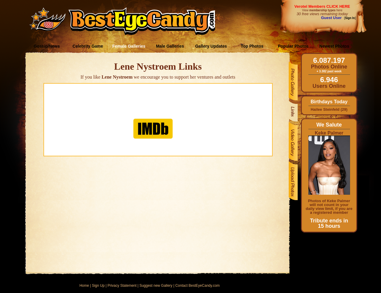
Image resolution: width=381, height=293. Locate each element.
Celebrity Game (88, 46)
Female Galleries (128, 46)
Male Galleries (170, 46)
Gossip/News (47, 46)
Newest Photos (334, 46)
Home (84, 285)
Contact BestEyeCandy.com (197, 285)
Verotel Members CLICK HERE (322, 6)
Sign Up (98, 285)
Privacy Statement (121, 285)
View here (322, 10)
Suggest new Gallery (155, 285)
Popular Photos (293, 46)
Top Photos (252, 46)
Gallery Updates (211, 46)
